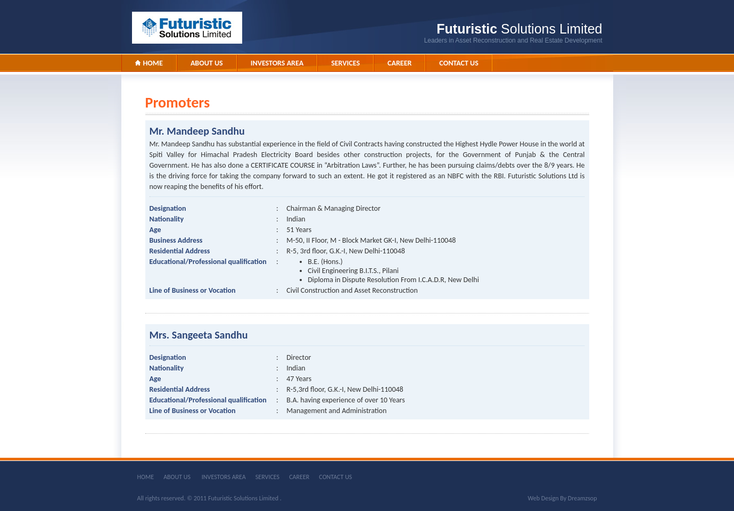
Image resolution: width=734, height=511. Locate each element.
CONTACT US (335, 477)
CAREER (299, 477)
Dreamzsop (582, 498)
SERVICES (267, 477)
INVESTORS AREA (224, 477)
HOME (145, 477)
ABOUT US (177, 477)
